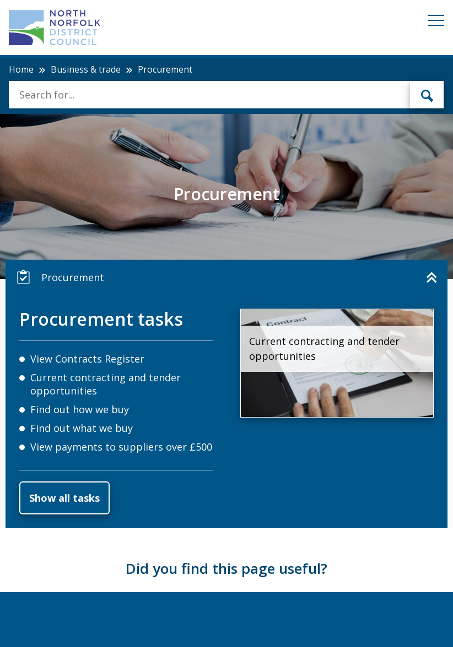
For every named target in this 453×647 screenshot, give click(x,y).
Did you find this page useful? (226, 568)
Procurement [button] (60, 277)
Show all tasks (64, 498)
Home (21, 69)
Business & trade (86, 69)
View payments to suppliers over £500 (121, 446)
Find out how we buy (79, 409)
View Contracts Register (87, 358)
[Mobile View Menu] (435, 22)
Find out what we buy (81, 428)
